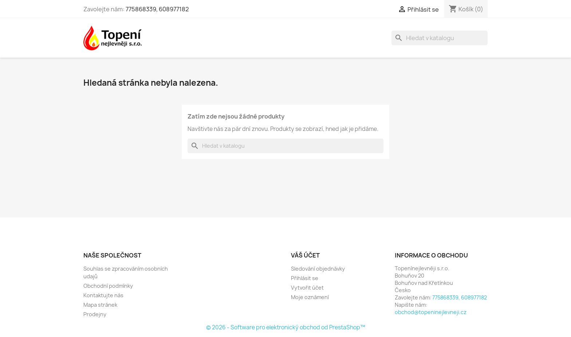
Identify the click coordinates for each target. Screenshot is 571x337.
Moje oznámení (310, 297)
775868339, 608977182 (157, 9)
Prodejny (94, 314)
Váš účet (305, 255)
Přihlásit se (304, 278)
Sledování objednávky (318, 268)
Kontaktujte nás (103, 295)
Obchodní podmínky (108, 285)
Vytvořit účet (307, 287)
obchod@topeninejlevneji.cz (430, 312)
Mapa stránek (100, 304)
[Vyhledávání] (439, 38)
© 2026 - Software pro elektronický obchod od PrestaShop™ (285, 327)
